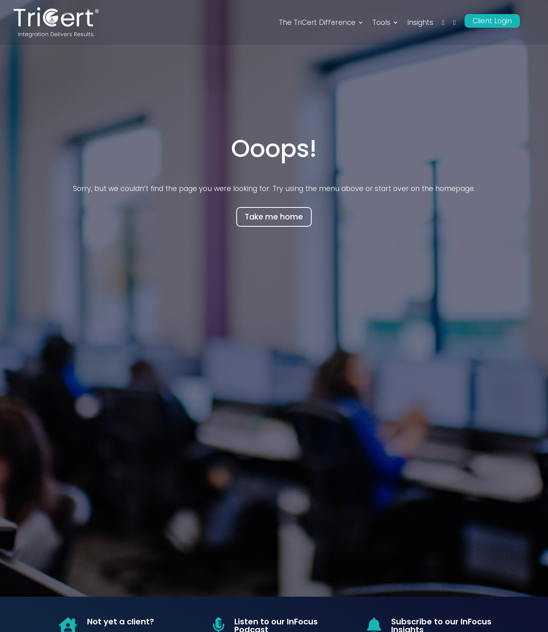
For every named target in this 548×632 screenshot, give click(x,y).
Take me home (274, 217)
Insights (420, 22)
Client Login (492, 21)
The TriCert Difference (317, 22)
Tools (381, 22)
